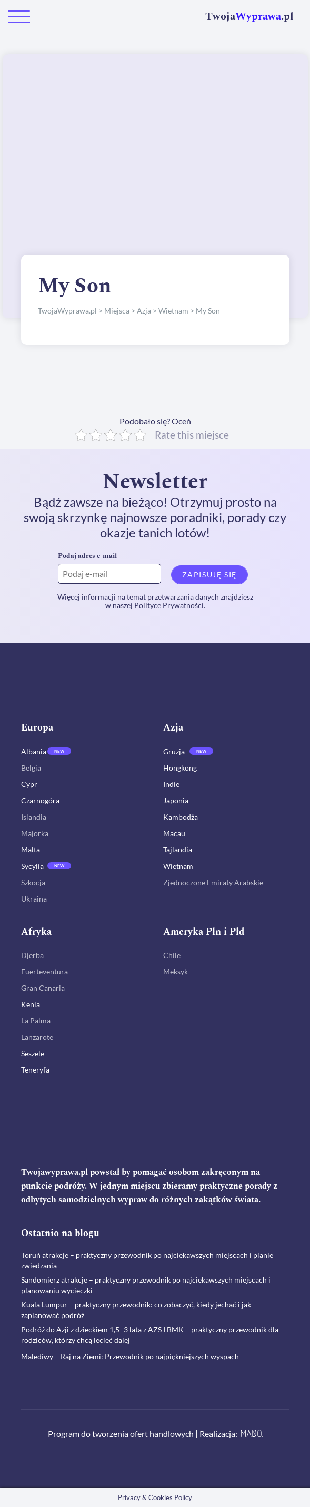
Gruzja (174, 751)
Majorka (34, 833)
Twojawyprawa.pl (54, 1172)
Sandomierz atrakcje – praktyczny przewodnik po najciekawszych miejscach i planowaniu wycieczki (146, 1285)
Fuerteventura (44, 971)
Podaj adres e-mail (87, 556)
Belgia (31, 767)
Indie (171, 784)
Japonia (175, 800)
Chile (172, 955)
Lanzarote (37, 1036)
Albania (33, 751)
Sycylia (32, 865)
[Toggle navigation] (19, 16)
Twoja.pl (249, 16)
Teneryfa (35, 1069)
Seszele (32, 1053)
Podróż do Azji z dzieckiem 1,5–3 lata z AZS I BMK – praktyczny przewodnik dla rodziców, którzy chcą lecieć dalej (149, 1334)
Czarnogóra (40, 800)
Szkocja (33, 882)
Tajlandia (177, 849)
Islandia (33, 816)
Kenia (30, 1004)
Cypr (29, 784)
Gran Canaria (43, 987)
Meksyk (175, 971)
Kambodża (180, 816)
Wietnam (178, 865)
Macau (174, 833)
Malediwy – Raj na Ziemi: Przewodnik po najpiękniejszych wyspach (130, 1356)
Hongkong (180, 767)
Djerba (32, 955)
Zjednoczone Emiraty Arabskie (213, 882)
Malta (30, 849)
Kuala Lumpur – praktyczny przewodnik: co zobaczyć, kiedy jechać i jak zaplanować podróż (136, 1310)
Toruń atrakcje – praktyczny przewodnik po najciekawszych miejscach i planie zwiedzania (147, 1260)
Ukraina (34, 898)
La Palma (36, 1020)
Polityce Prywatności (169, 605)
